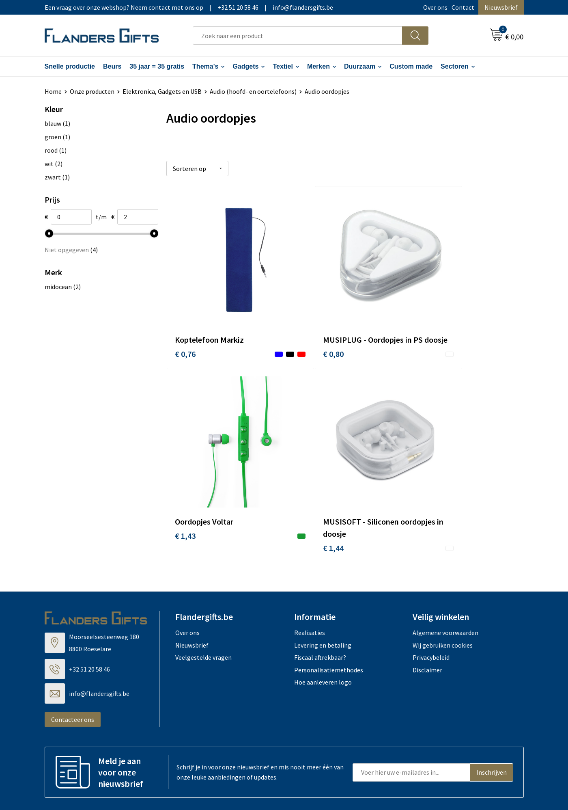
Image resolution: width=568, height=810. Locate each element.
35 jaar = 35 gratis (156, 66)
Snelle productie (70, 66)
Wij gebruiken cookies (443, 597)
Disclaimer (427, 622)
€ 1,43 (423, 323)
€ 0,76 (185, 323)
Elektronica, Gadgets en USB (162, 91)
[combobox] (297, 35)
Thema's (205, 66)
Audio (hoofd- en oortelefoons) (253, 91)
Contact (463, 7)
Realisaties (309, 585)
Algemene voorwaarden (445, 585)
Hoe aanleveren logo (323, 634)
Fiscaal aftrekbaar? (320, 609)
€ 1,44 (185, 500)
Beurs (112, 66)
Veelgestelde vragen (203, 609)
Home (53, 91)
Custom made (410, 66)
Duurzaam (359, 66)
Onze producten (92, 91)
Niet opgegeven (71, 250)
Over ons (435, 7)
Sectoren (454, 66)
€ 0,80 (304, 335)
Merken (318, 66)
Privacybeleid (431, 609)
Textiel (283, 66)
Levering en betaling (322, 597)
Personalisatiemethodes (328, 622)
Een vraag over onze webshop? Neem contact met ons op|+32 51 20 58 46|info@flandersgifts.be (189, 7)
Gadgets (245, 66)
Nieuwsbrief (501, 7)
